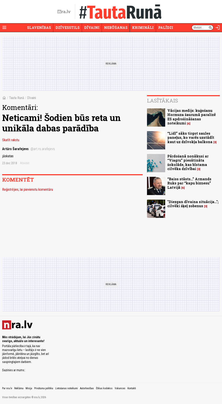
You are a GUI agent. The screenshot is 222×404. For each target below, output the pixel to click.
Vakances (120, 388)
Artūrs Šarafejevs (28, 149)
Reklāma (18, 388)
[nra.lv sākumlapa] (63, 12)
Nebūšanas (115, 27)
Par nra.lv (7, 388)
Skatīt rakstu (10, 140)
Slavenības (39, 27)
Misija (29, 388)
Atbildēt (24, 163)
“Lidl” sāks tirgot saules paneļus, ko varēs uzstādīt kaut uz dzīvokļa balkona (190, 137)
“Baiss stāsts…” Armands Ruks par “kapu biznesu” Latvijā (189, 183)
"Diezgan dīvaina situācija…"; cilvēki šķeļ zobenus (193, 203)
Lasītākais (162, 100)
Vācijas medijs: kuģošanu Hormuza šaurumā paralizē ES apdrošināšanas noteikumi (191, 116)
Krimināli (143, 27)
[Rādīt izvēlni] (4, 27)
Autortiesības (87, 388)
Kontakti (131, 388)
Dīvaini (92, 27)
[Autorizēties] (217, 27)
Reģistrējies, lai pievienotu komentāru (27, 189)
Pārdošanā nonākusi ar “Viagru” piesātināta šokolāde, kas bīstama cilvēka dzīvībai (188, 162)
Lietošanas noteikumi (66, 388)
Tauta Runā (16, 98)
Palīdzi (165, 27)
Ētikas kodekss (104, 388)
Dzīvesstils (68, 27)
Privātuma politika (43, 388)
